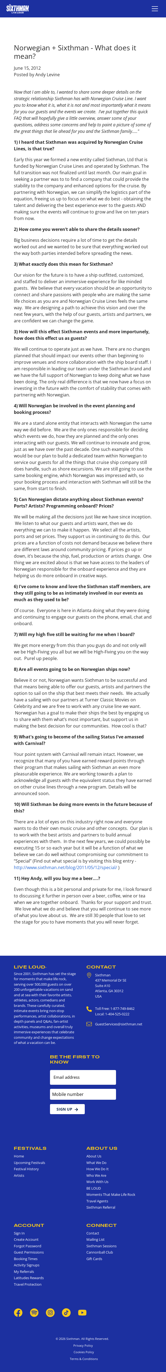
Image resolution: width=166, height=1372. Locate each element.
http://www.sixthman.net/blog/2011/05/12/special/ (65, 867)
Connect (101, 1225)
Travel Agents (97, 1201)
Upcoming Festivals (29, 1162)
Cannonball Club (99, 1252)
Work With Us (97, 1181)
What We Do (96, 1162)
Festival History (26, 1168)
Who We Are (96, 1175)
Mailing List (95, 1239)
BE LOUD (93, 1188)
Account (29, 1225)
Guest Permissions (29, 1252)
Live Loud (30, 967)
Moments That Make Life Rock (110, 1194)
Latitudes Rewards (29, 1277)
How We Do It (97, 1168)
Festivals (30, 1148)
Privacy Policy (83, 1345)
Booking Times (25, 1258)
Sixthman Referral (100, 1207)
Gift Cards (94, 1258)
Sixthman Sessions (101, 1245)
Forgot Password (27, 1245)
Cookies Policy (83, 1352)
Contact (101, 967)
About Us (102, 1148)
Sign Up (67, 1109)
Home (19, 1156)
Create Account (26, 1239)
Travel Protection (28, 1284)
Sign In (19, 1233)
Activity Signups (26, 1265)
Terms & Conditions (83, 1359)
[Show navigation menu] (155, 8)
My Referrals (24, 1271)
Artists (19, 1175)
